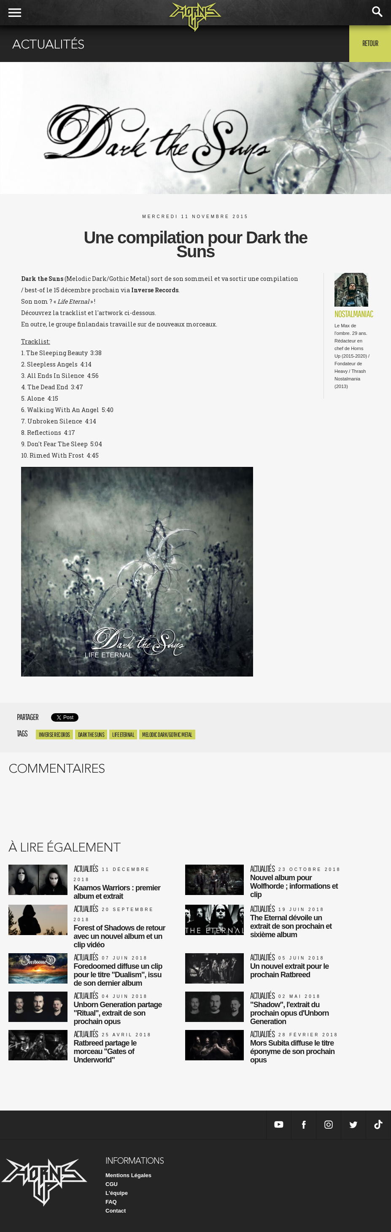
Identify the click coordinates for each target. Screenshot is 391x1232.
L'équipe (116, 1193)
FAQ (111, 1202)
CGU (111, 1184)
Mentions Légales (128, 1175)
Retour (370, 43)
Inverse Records (54, 734)
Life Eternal (123, 734)
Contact (115, 1211)
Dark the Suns (91, 734)
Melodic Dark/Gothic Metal (167, 734)
